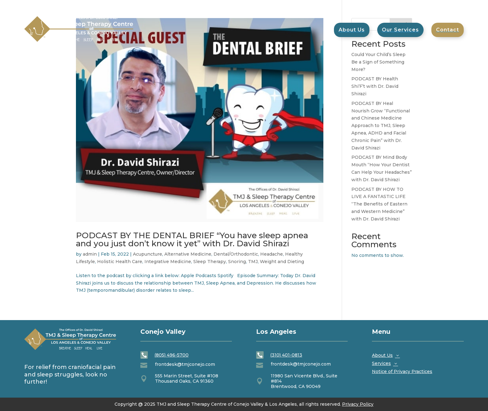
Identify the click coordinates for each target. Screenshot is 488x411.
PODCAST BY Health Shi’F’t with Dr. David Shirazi (374, 86)
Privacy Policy (357, 404)
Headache (271, 254)
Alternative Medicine (187, 254)
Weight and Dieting (282, 261)
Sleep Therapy (209, 261)
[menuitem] (447, 30)
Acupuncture (147, 254)
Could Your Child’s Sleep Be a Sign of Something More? (378, 62)
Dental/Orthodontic (236, 254)
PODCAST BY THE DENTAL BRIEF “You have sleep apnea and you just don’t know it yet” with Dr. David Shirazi (192, 239)
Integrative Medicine (167, 261)
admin (90, 254)
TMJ (253, 261)
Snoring (237, 261)
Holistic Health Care (119, 261)
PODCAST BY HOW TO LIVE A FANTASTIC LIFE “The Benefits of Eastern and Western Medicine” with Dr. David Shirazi (379, 204)
